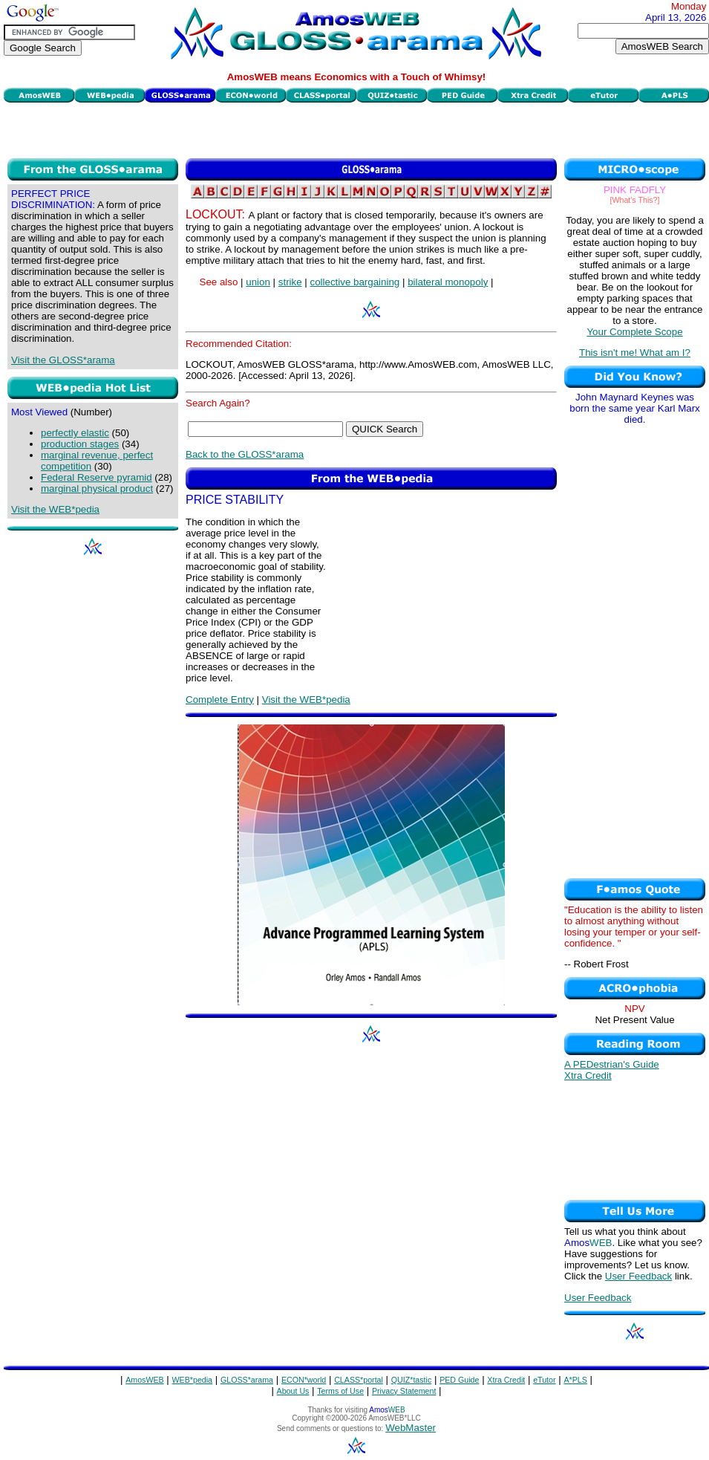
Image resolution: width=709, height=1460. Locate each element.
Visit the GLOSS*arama (63, 360)
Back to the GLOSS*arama (245, 454)
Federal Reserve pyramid (96, 477)
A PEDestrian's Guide (611, 1064)
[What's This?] (635, 199)
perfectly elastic (75, 432)
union (258, 282)
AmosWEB (144, 1379)
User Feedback (638, 1276)
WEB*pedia (192, 1379)
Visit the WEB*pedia (55, 509)
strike (290, 282)
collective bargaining (354, 282)
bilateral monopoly (448, 282)
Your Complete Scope (634, 331)
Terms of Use (340, 1390)
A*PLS (575, 1379)
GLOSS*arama (246, 1379)
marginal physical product (97, 488)
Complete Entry (220, 699)
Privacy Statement (404, 1390)
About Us (293, 1390)
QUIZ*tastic (411, 1379)
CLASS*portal (358, 1379)
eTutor (544, 1379)
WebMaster (410, 1427)
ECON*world (303, 1379)
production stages (80, 444)
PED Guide (459, 1379)
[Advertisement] (357, 128)
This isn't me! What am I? (634, 352)
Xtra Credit (588, 1075)
